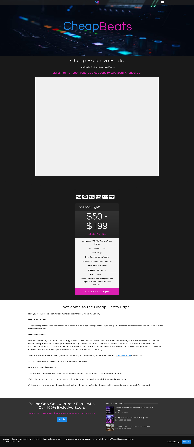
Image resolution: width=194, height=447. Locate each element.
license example (123, 355)
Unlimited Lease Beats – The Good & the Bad (132, 426)
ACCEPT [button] (186, 441)
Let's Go (62, 419)
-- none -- (97, 126)
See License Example (97, 291)
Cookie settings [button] (174, 442)
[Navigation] (162, 2)
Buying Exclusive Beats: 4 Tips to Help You (131, 418)
